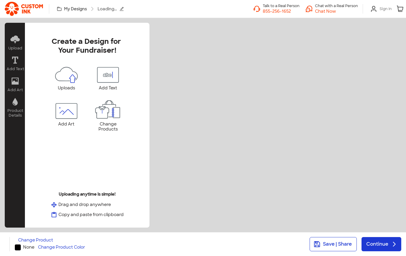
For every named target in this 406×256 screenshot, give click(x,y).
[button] (336, 11)
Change (35, 240)
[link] (24, 9)
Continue (382, 244)
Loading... (111, 9)
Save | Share (332, 244)
